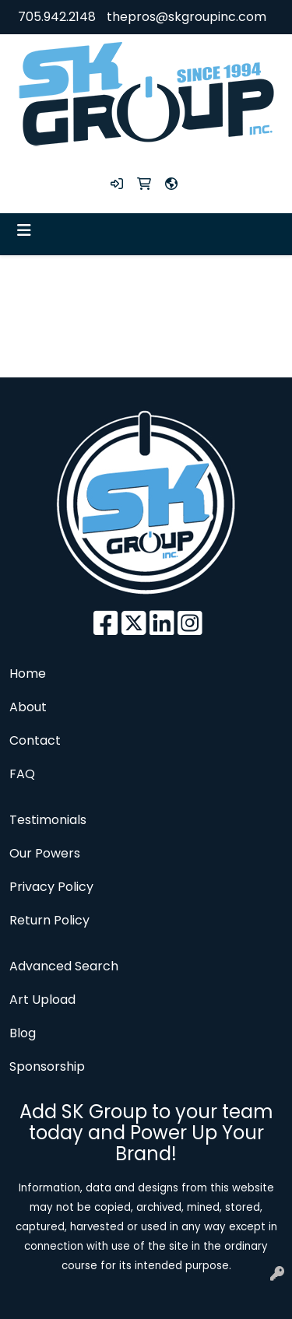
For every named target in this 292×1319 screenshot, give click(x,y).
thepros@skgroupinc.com (186, 17)
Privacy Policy (51, 887)
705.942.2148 (57, 17)
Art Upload (42, 1000)
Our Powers (44, 853)
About (28, 707)
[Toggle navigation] (24, 230)
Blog (22, 1033)
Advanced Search (63, 966)
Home (27, 673)
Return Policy (49, 920)
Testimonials (47, 820)
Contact (35, 740)
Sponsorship (47, 1066)
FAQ (22, 774)
